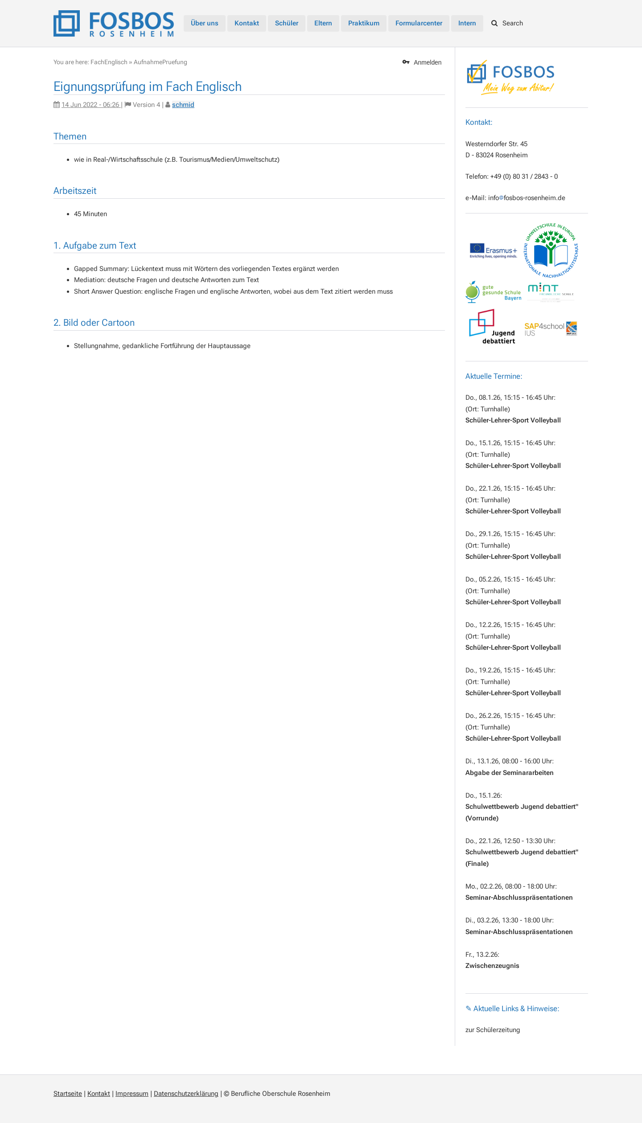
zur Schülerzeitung (492, 1030)
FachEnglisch (109, 62)
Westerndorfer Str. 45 (496, 144)
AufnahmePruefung (160, 62)
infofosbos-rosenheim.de (526, 198)
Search (507, 23)
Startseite (68, 1094)
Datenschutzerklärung (186, 1094)
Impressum (131, 1094)
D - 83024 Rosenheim (496, 155)
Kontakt (98, 1094)
